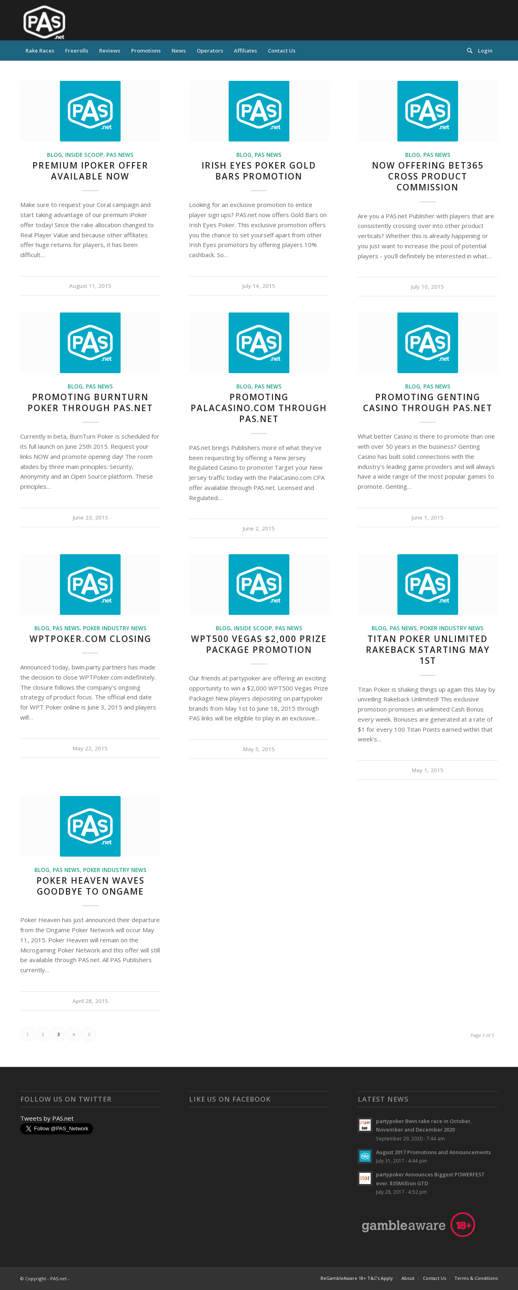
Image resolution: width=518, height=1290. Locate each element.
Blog (54, 154)
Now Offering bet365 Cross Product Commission (428, 176)
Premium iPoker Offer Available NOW (90, 171)
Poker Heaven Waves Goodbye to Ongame (90, 886)
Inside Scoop (84, 154)
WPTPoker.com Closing (90, 638)
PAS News (120, 154)
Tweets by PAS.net (47, 1118)
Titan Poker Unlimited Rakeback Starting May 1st (428, 650)
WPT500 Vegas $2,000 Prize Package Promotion (259, 644)
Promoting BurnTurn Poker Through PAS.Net (90, 402)
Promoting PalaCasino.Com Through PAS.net (259, 408)
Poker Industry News (114, 628)
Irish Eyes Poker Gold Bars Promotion (259, 171)
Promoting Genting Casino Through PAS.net (428, 402)
